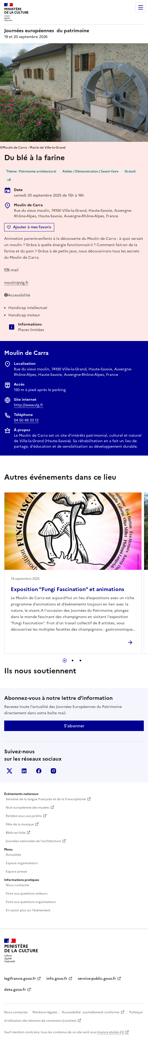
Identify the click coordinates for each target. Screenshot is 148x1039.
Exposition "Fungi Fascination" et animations (67, 589)
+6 (9, 179)
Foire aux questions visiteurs (26, 893)
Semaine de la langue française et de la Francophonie (46, 799)
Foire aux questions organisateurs (31, 902)
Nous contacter (18, 885)
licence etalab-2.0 (110, 1032)
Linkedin (24, 771)
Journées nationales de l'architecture (33, 841)
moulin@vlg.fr (16, 282)
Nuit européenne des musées (27, 807)
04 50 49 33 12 (26, 420)
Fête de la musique (20, 824)
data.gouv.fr (15, 989)
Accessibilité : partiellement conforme (90, 1012)
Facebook (39, 771)
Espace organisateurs (22, 863)
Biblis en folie (15, 832)
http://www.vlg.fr (28, 405)
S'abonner (74, 726)
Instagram (53, 771)
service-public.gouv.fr (97, 978)
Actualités (13, 854)
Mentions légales (44, 1012)
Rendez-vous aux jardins (24, 816)
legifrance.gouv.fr (20, 978)
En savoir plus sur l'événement (28, 910)
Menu (140, 7)
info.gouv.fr (56, 978)
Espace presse (16, 871)
